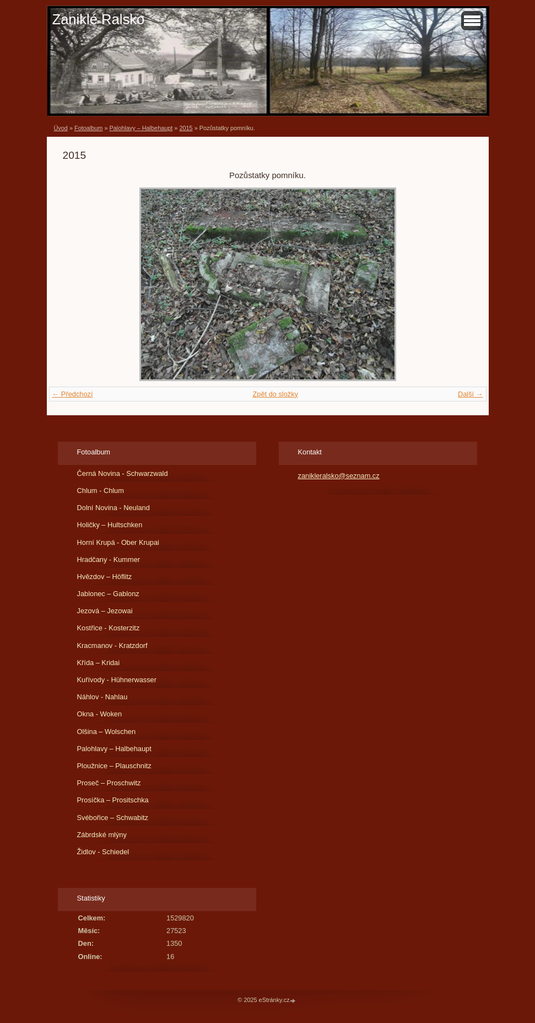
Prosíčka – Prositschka (113, 800)
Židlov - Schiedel (103, 852)
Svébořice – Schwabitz (112, 817)
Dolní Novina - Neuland (113, 508)
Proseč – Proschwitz (109, 783)
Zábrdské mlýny (102, 835)
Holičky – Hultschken (110, 525)
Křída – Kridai (98, 662)
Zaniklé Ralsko (98, 19)
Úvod (61, 128)
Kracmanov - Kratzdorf (112, 645)
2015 (185, 128)
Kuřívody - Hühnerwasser (116, 680)
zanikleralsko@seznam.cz (339, 476)
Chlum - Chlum (100, 490)
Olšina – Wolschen (106, 731)
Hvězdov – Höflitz (104, 576)
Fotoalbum (88, 128)
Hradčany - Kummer (108, 559)
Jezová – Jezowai (105, 611)
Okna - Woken (99, 714)
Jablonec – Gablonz (108, 594)
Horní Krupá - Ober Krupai (118, 542)
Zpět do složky (275, 394)
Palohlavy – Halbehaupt (140, 128)
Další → (470, 394)
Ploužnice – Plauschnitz (114, 766)
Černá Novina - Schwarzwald (122, 473)
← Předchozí (72, 394)
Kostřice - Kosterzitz (108, 628)
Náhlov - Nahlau (102, 697)
